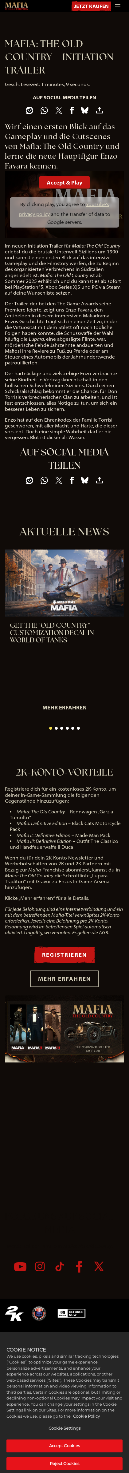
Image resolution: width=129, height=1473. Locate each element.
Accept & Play (64, 182)
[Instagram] (40, 1266)
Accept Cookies (64, 1460)
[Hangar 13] (39, 1313)
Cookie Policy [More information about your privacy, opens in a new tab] (86, 1430)
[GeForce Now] (71, 1313)
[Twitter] (99, 1266)
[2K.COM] (14, 1313)
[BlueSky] (84, 110)
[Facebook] (79, 1267)
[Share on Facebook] (72, 110)
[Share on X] (58, 110)
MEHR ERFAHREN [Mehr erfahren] (64, 978)
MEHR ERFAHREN (64, 707)
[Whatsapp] (44, 110)
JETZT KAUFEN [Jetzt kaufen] (91, 6)
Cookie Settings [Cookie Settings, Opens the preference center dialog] (64, 1442)
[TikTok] (59, 1266)
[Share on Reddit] (29, 110)
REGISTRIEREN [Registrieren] (64, 954)
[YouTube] (20, 1267)
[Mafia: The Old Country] (16, 6)
